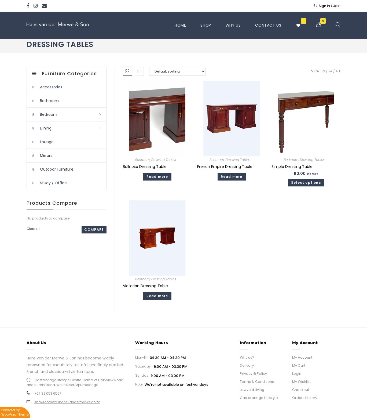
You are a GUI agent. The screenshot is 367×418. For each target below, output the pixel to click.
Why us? (247, 357)
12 (323, 71)
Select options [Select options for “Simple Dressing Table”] (306, 182)
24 (330, 71)
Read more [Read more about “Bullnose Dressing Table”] (157, 176)
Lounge (47, 142)
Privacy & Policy (253, 373)
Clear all (33, 228)
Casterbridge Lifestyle (259, 397)
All (338, 71)
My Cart (298, 365)
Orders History (304, 397)
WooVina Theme (14, 414)
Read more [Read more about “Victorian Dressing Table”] (157, 296)
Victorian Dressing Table (145, 286)
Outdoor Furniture (57, 169)
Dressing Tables (163, 159)
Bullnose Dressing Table (145, 166)
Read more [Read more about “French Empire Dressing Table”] (232, 176)
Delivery (247, 365)
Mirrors (46, 155)
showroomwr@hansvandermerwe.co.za (67, 402)
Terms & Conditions (257, 381)
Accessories (51, 87)
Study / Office (53, 183)
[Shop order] (177, 71)
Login (296, 373)
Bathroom (49, 100)
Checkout (300, 389)
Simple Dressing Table (292, 166)
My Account (302, 357)
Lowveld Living (252, 389)
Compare (94, 229)
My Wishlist (301, 381)
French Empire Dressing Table (224, 166)
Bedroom (142, 159)
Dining (46, 128)
